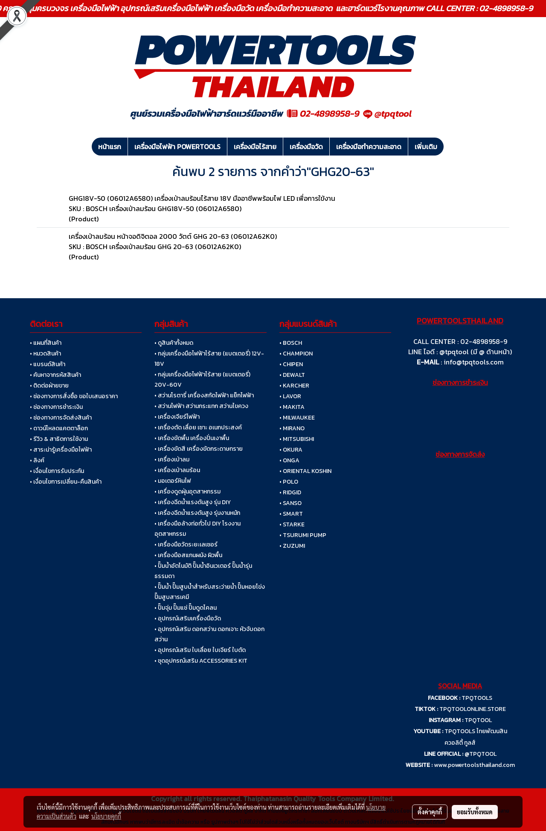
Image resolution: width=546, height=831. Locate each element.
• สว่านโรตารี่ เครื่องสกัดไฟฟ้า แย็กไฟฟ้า (204, 395)
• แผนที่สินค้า (45, 342)
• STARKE (292, 524)
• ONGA (289, 460)
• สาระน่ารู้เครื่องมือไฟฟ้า (61, 449)
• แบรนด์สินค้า (47, 364)
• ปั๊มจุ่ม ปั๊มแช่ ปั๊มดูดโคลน (185, 607)
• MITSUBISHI (296, 439)
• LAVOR (290, 396)
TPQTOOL (478, 720)
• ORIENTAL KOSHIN (305, 471)
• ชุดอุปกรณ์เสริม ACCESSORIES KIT (200, 660)
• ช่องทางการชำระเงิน (56, 406)
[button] (451, 146)
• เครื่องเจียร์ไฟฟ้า (177, 416)
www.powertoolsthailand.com (474, 765)
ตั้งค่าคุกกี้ (430, 812)
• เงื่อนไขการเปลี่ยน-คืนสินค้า (66, 481)
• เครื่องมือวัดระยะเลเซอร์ (186, 544)
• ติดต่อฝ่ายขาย (49, 385)
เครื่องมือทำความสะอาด (368, 146)
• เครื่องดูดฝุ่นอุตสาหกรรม (187, 491)
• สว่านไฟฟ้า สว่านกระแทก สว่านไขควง (201, 406)
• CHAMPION (296, 353)
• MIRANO (292, 428)
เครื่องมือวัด (306, 146)
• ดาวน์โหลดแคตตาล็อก (59, 428)
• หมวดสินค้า (45, 353)
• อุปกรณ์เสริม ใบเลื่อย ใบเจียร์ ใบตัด (200, 650)
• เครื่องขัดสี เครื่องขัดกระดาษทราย (198, 448)
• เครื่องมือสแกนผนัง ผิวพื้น (188, 555)
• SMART (291, 513)
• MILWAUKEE (297, 417)
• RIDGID (290, 492)
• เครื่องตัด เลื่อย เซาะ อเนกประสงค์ (198, 427)
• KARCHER (294, 385)
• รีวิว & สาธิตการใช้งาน (59, 439)
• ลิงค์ (37, 460)
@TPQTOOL (481, 753)
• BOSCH (290, 342)
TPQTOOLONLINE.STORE (472, 709)
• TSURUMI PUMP (302, 535)
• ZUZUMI (292, 545)
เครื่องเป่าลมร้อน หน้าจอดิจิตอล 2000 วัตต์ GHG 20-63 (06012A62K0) (173, 236)
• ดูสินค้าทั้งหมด (173, 342)
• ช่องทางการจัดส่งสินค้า (61, 417)
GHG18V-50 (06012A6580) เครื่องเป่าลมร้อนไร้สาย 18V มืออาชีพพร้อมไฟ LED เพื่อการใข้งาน (202, 198)
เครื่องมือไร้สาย (255, 146)
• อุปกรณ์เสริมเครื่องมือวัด (187, 618)
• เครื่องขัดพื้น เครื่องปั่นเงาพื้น (191, 438)
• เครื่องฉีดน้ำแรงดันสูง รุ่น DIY (192, 502)
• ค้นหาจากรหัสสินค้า (55, 374)
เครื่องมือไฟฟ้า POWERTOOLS (177, 146)
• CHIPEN (291, 364)
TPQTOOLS (477, 697)
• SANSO (290, 503)
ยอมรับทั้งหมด (475, 812)
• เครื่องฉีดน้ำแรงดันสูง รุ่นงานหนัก (197, 512)
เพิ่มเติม (426, 146)
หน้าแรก (109, 146)
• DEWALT (292, 374)
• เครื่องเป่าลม (171, 459)
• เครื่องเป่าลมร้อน (177, 470)
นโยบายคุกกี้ (106, 816)
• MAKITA (292, 406)
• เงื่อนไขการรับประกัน (57, 471)
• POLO (288, 481)
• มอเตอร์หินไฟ (172, 480)
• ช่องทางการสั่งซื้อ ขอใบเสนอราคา (74, 396)
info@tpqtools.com (474, 362)
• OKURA (290, 449)
